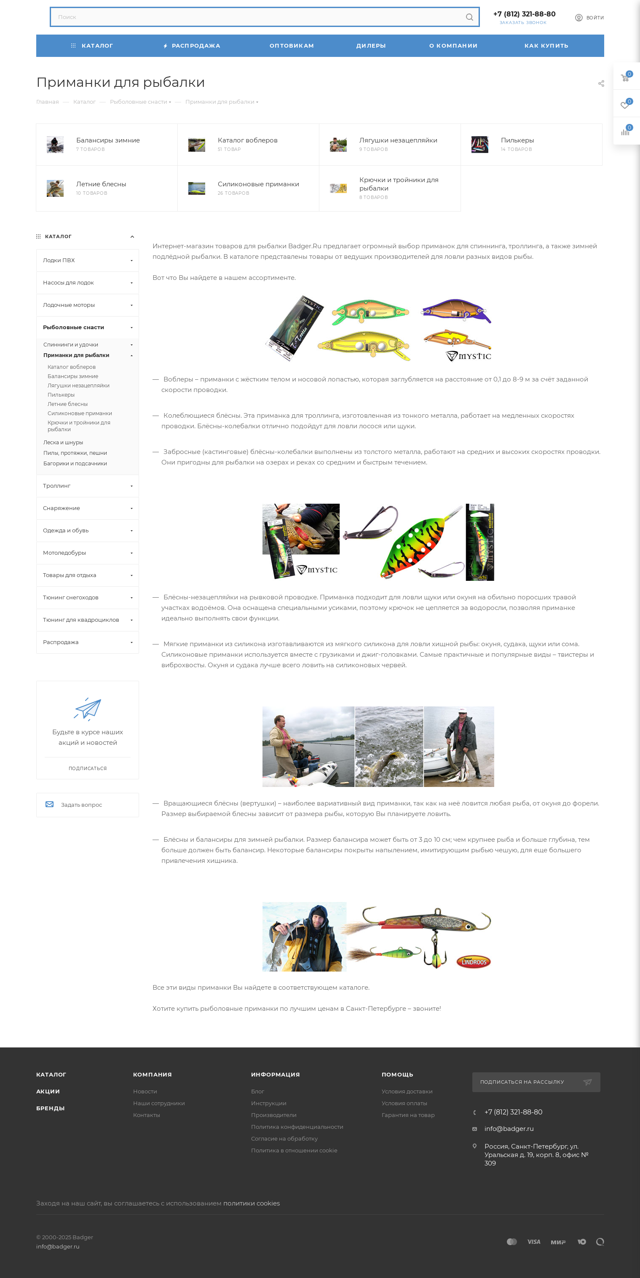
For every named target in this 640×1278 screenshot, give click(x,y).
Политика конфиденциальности (297, 1126)
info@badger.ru (509, 1129)
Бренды (50, 1108)
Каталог (51, 1074)
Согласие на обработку (284, 1138)
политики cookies (251, 1203)
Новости (145, 1091)
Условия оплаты (404, 1103)
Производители (274, 1115)
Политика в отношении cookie (294, 1150)
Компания (152, 1074)
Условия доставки (407, 1091)
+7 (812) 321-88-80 (524, 14)
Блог (257, 1091)
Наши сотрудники (159, 1103)
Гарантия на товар (408, 1115)
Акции (48, 1091)
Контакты (146, 1115)
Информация (275, 1074)
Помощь (397, 1074)
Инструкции (269, 1103)
